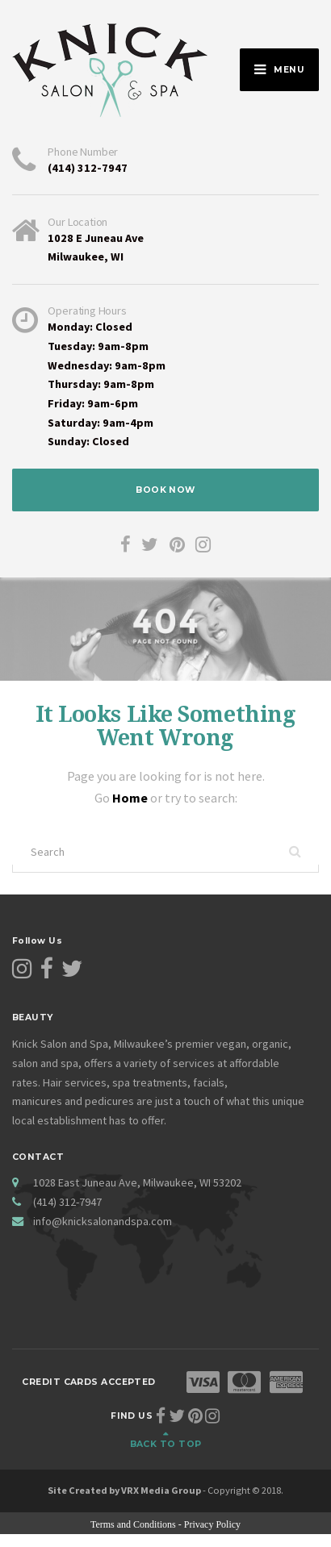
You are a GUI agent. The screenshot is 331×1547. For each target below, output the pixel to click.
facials (208, 1082)
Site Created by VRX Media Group (124, 1490)
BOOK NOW (165, 490)
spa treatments (149, 1082)
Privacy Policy (212, 1524)
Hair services (75, 1082)
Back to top (166, 1444)
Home (131, 798)
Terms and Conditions (133, 1524)
